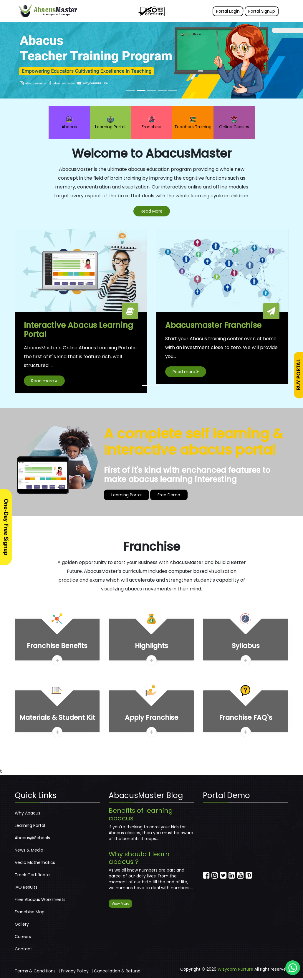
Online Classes (234, 123)
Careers (23, 936)
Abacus (69, 123)
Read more (44, 381)
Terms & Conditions (35, 971)
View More (120, 903)
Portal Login (228, 11)
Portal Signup (261, 11)
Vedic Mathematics (35, 862)
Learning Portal (110, 123)
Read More (152, 211)
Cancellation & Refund (117, 971)
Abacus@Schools (32, 838)
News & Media (29, 850)
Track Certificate (32, 875)
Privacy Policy (75, 971)
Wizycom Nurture (235, 969)
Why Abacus (27, 813)
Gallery (22, 924)
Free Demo (169, 495)
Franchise (151, 123)
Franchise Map (29, 912)
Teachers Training (192, 123)
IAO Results (26, 887)
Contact (23, 949)
